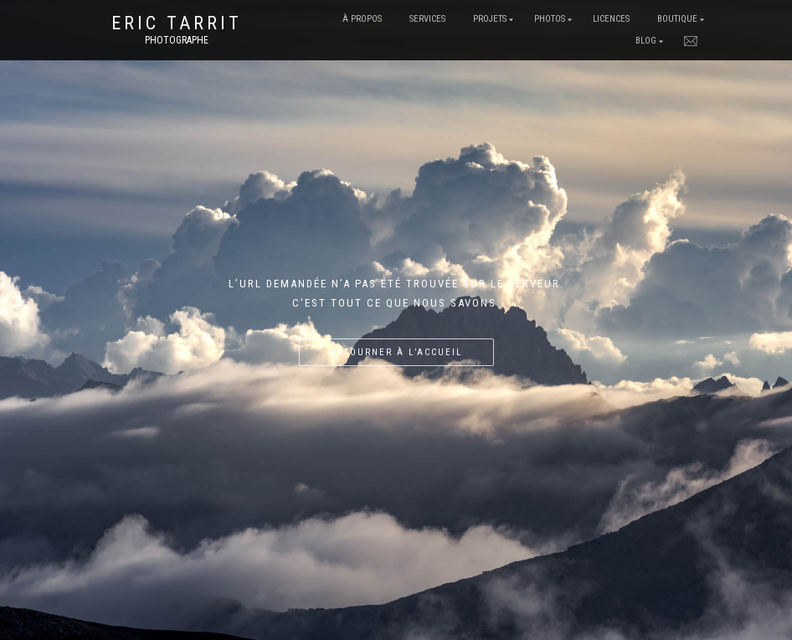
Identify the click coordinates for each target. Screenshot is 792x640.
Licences (611, 18)
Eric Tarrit (176, 23)
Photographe (176, 40)
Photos (549, 18)
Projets (490, 18)
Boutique (677, 18)
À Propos (362, 18)
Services (427, 18)
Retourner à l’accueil (396, 352)
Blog (645, 40)
